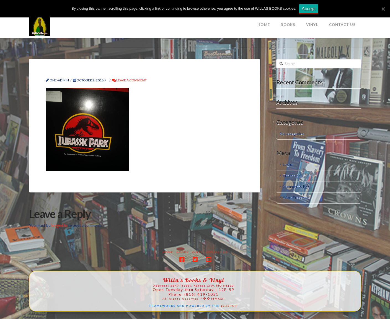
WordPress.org (296, 197)
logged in (59, 225)
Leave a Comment (129, 80)
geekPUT (229, 305)
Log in (288, 164)
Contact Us (217, 252)
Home (167, 252)
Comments (296, 186)
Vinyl (197, 252)
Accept (309, 8)
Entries (293, 175)
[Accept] (383, 9)
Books (182, 252)
